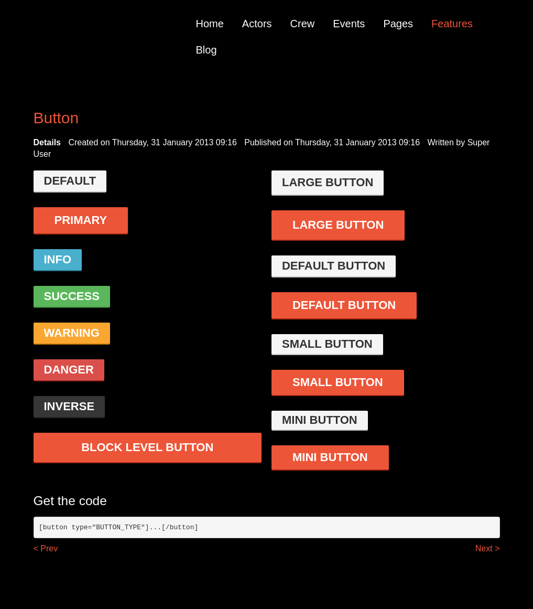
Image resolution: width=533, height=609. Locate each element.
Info (58, 259)
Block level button (147, 447)
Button (56, 117)
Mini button (319, 419)
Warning (72, 332)
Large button (327, 182)
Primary (81, 220)
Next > (487, 548)
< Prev (46, 548)
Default (70, 180)
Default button (333, 265)
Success (72, 296)
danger (69, 369)
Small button (327, 343)
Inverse (69, 406)
